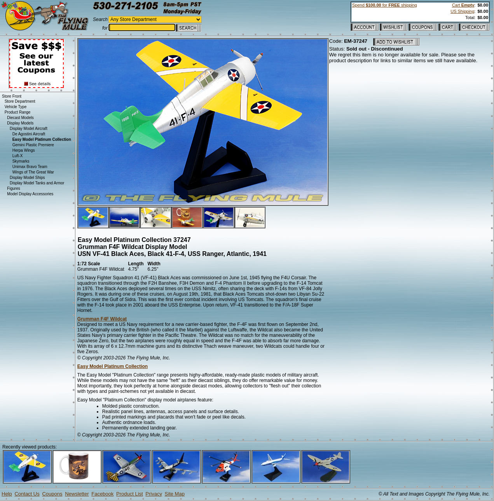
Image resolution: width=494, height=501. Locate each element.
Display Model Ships (27, 177)
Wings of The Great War (33, 172)
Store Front (11, 96)
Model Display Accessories (30, 194)
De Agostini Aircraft (28, 134)
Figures (13, 188)
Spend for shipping (384, 5)
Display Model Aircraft (28, 128)
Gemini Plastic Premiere (33, 145)
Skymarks (21, 161)
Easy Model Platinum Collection (112, 366)
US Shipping (462, 11)
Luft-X (17, 156)
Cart (463, 5)
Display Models (20, 123)
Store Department (20, 101)
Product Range (18, 112)
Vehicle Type (16, 107)
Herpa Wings (23, 150)
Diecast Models (20, 118)
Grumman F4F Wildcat (102, 319)
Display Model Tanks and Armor (37, 183)
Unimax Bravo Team (29, 167)
